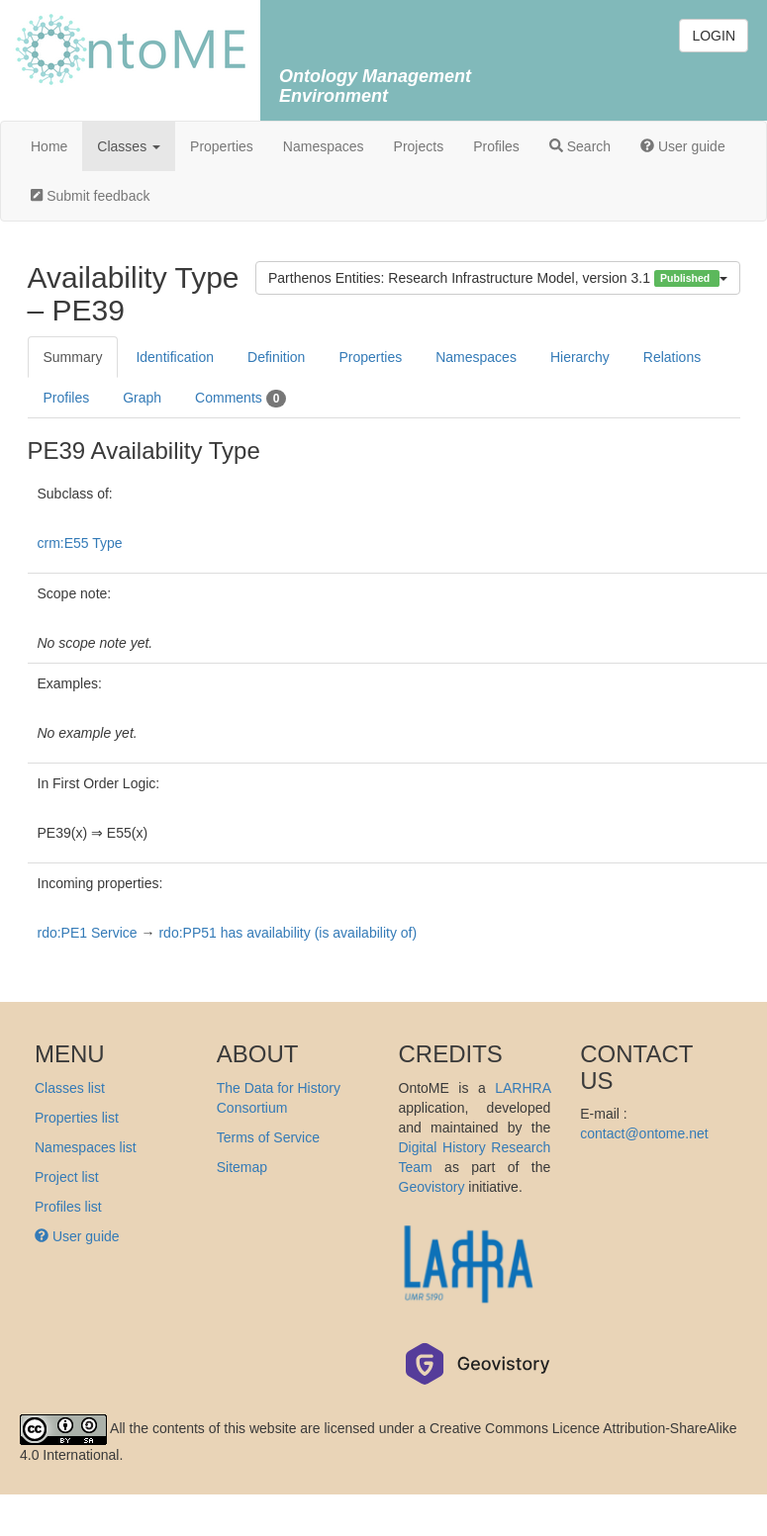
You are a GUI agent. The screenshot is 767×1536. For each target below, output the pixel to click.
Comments (240, 398)
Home (49, 146)
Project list (67, 1177)
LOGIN (713, 36)
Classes (128, 146)
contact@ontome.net (644, 1133)
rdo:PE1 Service (88, 933)
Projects (419, 146)
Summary (73, 357)
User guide (682, 146)
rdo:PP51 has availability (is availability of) (287, 933)
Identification (175, 357)
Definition (276, 357)
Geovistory (432, 1187)
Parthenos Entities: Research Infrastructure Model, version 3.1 (497, 278)
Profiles (496, 146)
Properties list (77, 1118)
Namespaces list (86, 1147)
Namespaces (323, 146)
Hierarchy (580, 357)
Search (580, 146)
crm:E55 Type (80, 543)
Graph (142, 398)
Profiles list (68, 1207)
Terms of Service (268, 1137)
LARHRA (522, 1088)
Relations (672, 357)
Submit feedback (90, 196)
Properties (221, 146)
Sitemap (242, 1167)
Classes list (70, 1088)
